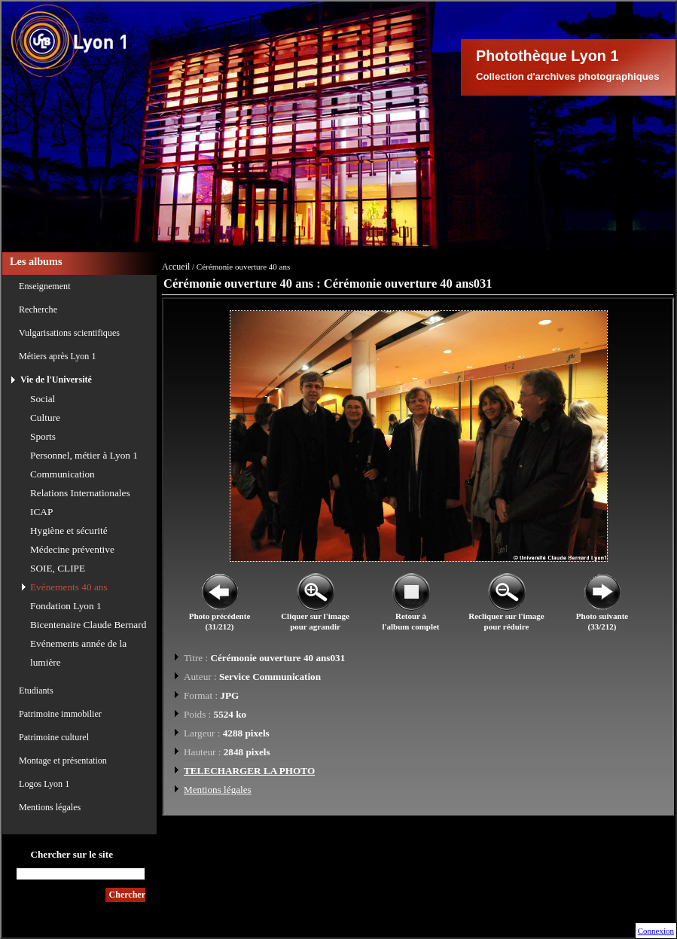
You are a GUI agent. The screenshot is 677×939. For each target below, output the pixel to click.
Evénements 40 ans (69, 587)
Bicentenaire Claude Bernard (88, 624)
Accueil (176, 266)
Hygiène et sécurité (69, 530)
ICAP (41, 511)
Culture (45, 417)
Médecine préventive (72, 549)
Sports (43, 436)
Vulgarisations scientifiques (69, 333)
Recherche (38, 309)
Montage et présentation (63, 760)
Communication (62, 474)
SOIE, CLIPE (57, 568)
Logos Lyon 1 (44, 784)
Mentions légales (50, 807)
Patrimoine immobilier (60, 714)
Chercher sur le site (71, 854)
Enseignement (45, 286)
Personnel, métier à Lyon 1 (84, 455)
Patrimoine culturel (54, 737)
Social (42, 398)
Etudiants (36, 690)
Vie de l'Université (56, 379)
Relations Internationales (80, 492)
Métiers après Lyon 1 (57, 356)
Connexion (656, 930)
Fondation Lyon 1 (66, 605)
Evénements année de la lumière (78, 653)
